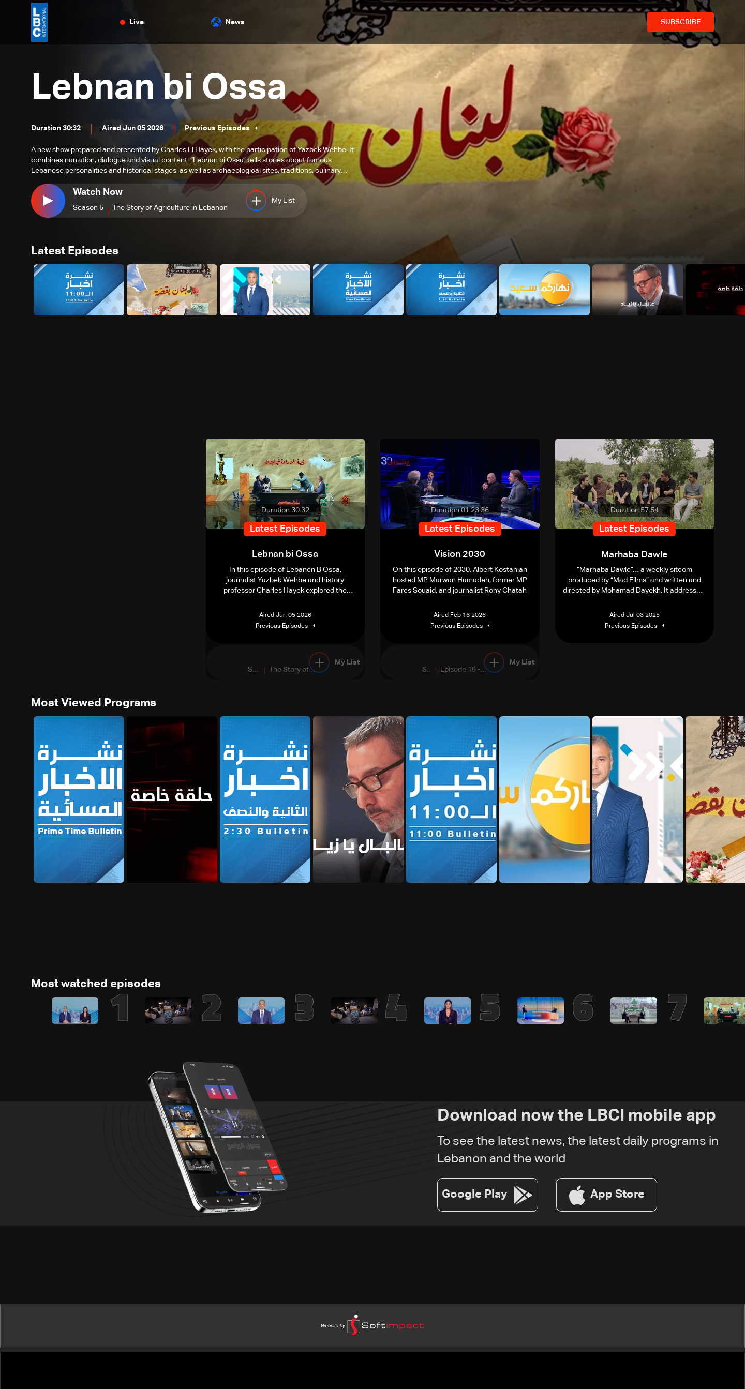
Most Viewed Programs (93, 704)
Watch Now (98, 192)
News (228, 22)
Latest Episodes (74, 252)
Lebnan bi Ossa (163, 89)
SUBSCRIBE (681, 22)
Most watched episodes (96, 985)
